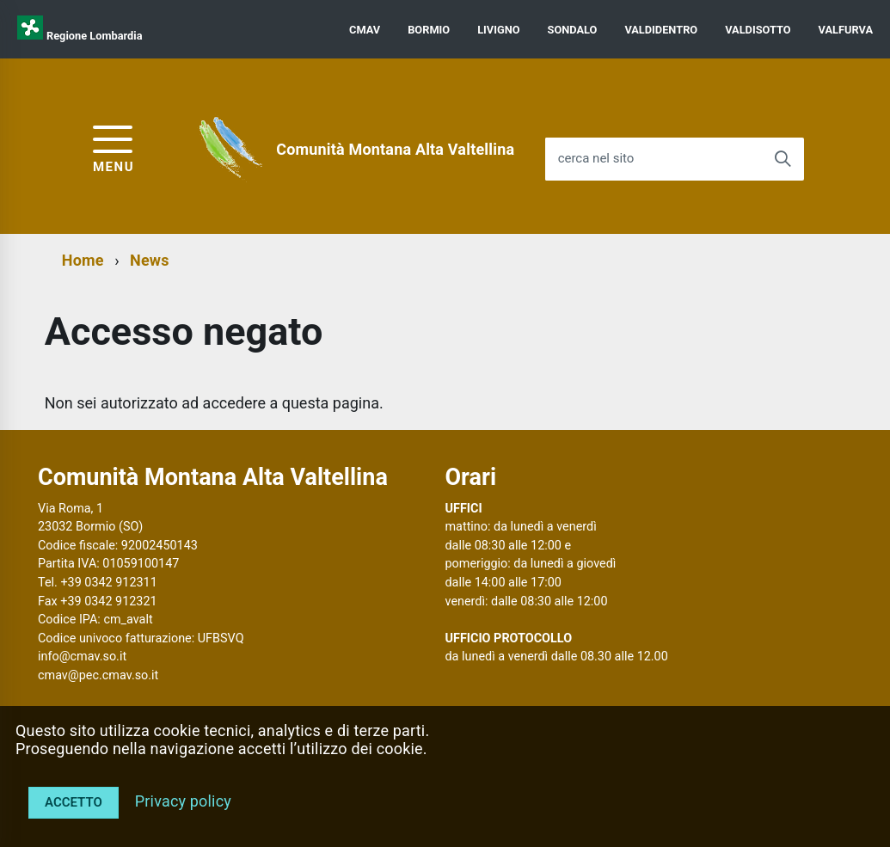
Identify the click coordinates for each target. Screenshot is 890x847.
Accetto (73, 802)
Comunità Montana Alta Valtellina (395, 149)
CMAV (364, 29)
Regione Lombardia (94, 35)
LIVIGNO (498, 29)
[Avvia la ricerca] (782, 159)
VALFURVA (846, 29)
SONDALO (573, 29)
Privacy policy (183, 801)
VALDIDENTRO (660, 29)
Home (83, 260)
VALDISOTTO (757, 29)
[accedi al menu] (113, 147)
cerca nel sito (596, 158)
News (149, 260)
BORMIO (429, 29)
